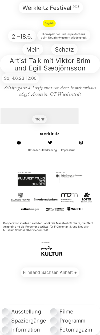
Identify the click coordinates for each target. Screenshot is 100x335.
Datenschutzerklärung (42, 150)
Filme (62, 311)
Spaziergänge (24, 320)
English (49, 23)
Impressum (68, 150)
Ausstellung (21, 311)
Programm (68, 320)
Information (21, 329)
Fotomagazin (71, 329)
